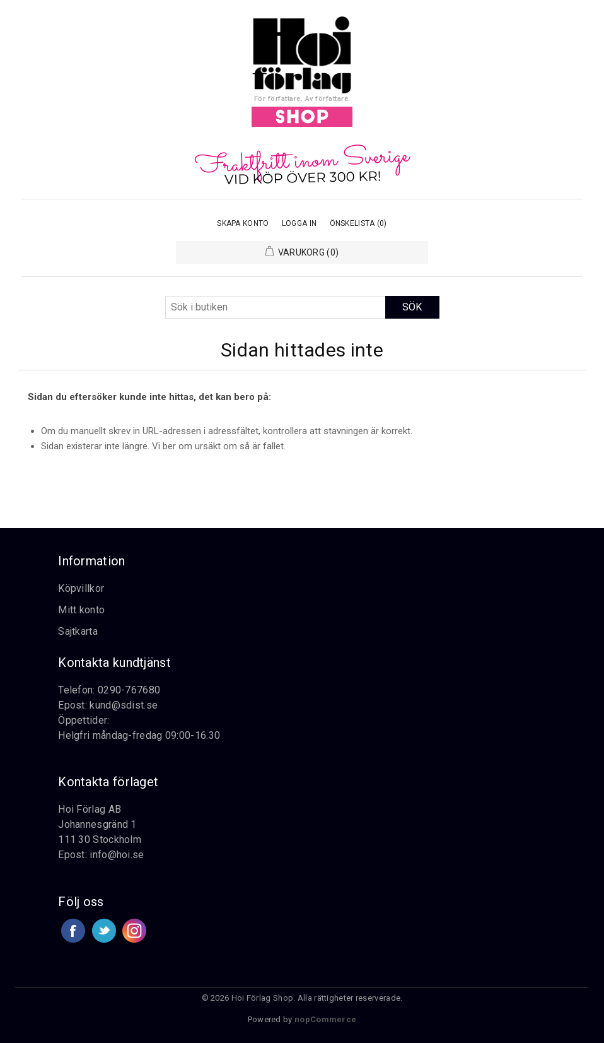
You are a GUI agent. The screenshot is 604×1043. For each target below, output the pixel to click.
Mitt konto (81, 610)
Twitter (104, 931)
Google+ (134, 931)
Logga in (299, 223)
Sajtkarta (78, 631)
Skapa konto (243, 223)
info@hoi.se (117, 855)
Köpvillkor (81, 588)
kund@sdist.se (124, 705)
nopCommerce (325, 1019)
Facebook (73, 931)
